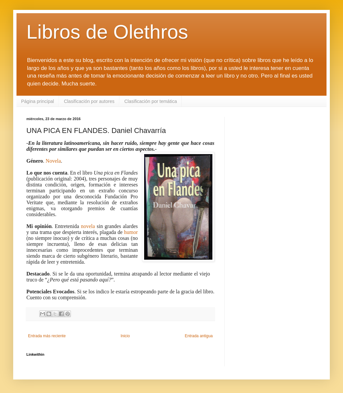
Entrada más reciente (47, 336)
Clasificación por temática (150, 101)
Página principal (37, 101)
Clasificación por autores (89, 101)
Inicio (125, 336)
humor (131, 232)
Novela (53, 161)
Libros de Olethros (107, 32)
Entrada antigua (199, 336)
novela (88, 226)
